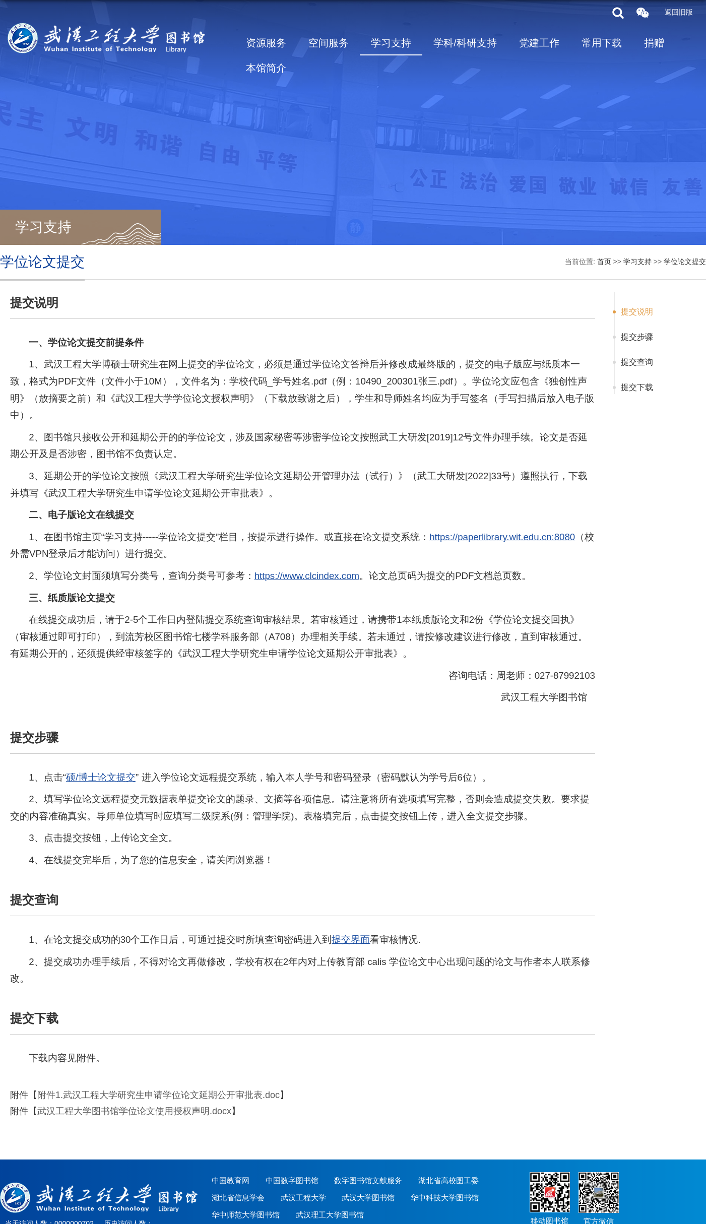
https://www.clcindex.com (306, 575)
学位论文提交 (685, 261)
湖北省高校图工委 (448, 1180)
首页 (604, 261)
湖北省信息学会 (238, 1197)
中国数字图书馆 (292, 1180)
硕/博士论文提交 (101, 777)
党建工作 (539, 42)
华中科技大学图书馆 (445, 1197)
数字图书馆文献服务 (368, 1180)
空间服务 (328, 42)
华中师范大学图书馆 (246, 1214)
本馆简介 (266, 68)
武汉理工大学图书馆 (330, 1214)
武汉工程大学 (303, 1197)
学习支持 (391, 42)
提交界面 (351, 939)
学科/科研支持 (465, 42)
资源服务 (266, 42)
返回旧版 (679, 12)
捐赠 (654, 42)
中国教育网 (230, 1180)
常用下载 (602, 42)
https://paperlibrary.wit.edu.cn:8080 (502, 537)
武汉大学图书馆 (368, 1197)
